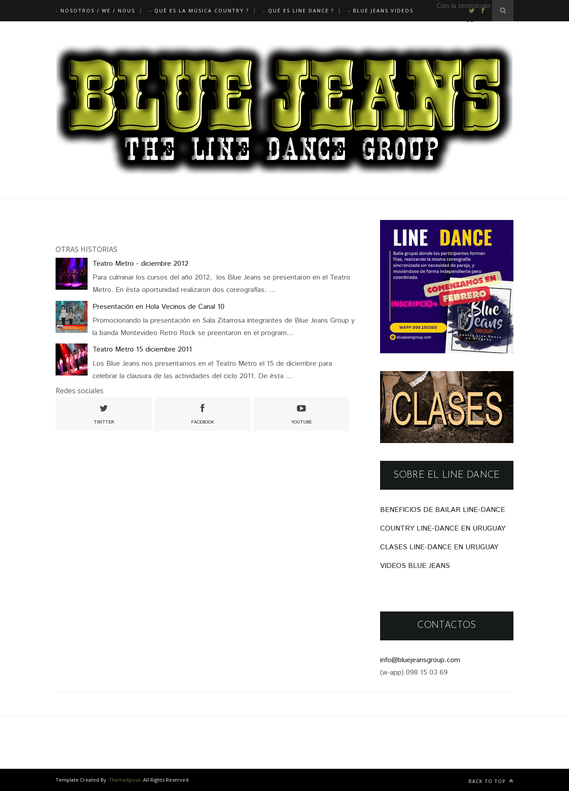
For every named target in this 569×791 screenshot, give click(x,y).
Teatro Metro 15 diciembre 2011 (142, 349)
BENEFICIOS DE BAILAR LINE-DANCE (442, 510)
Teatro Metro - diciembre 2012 (140, 264)
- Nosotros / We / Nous (95, 10)
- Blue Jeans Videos (380, 10)
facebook (202, 413)
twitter (104, 413)
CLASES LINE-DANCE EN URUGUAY (439, 547)
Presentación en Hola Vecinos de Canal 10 (158, 307)
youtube (301, 413)
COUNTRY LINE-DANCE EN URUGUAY (442, 528)
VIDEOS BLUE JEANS (415, 566)
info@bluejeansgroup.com (420, 660)
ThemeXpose (124, 779)
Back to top (491, 781)
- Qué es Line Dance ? (298, 10)
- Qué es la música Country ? (199, 10)
